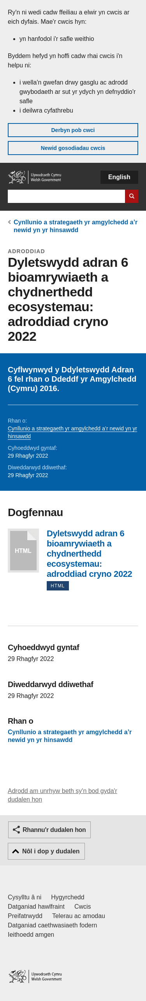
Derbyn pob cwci (73, 130)
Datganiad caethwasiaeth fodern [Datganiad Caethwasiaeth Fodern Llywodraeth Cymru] (52, 925)
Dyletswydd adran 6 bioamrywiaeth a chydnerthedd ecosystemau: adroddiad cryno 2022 (23, 551)
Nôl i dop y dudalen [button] (51, 851)
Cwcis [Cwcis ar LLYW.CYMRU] (82, 906)
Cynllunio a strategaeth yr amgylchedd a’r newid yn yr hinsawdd (70, 736)
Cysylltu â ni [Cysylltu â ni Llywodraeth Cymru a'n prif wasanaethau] (24, 897)
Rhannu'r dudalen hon (54, 830)
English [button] (119, 177)
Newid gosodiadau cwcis (73, 148)
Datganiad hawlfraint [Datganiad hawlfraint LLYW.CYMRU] (36, 906)
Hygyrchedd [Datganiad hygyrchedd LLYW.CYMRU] (67, 897)
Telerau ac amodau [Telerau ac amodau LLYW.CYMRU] (78, 916)
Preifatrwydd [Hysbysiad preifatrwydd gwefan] (25, 916)
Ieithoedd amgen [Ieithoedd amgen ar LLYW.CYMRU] (31, 934)
